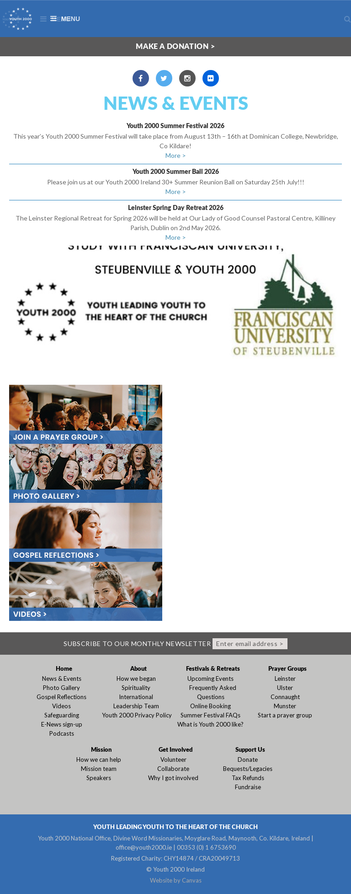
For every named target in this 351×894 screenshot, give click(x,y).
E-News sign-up (61, 724)
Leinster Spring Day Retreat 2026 (175, 208)
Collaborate (173, 768)
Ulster (285, 687)
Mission (101, 750)
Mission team (99, 768)
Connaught (285, 696)
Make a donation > (175, 46)
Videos (61, 706)
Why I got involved (173, 777)
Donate (248, 759)
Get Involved (175, 750)
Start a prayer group (285, 715)
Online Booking (210, 706)
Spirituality (136, 687)
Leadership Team (136, 706)
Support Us (250, 750)
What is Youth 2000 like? (210, 724)
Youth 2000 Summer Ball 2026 (176, 172)
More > (175, 155)
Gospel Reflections (61, 696)
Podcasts (61, 733)
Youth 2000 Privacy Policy (137, 715)
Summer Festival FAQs (210, 715)
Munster (285, 706)
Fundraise (248, 787)
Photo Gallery (61, 687)
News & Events (175, 104)
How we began (136, 678)
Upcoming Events (210, 678)
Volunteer (173, 759)
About (138, 669)
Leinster (285, 678)
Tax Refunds (248, 777)
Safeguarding (61, 715)
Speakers (98, 777)
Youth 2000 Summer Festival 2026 (175, 126)
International (136, 696)
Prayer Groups (287, 669)
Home (64, 669)
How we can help (98, 759)
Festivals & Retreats (213, 669)
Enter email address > (250, 643)
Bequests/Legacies (247, 768)
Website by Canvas (176, 880)
